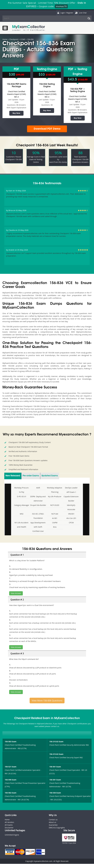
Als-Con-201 (71, 518)
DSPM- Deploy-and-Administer (38, 499)
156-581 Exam (55, 780)
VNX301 (71, 514)
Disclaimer (9, 828)
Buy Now (16, 113)
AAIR (38, 488)
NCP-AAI (54, 514)
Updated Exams (49, 476)
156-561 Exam (55, 767)
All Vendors (9, 822)
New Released (13, 476)
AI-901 (54, 518)
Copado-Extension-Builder (71, 499)
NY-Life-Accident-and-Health (22, 525)
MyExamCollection (29, 28)
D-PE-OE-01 (21, 497)
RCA (54, 527)
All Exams (9, 825)
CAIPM (54, 523)
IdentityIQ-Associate (71, 507)
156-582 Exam (10, 793)
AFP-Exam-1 (71, 492)
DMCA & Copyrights (57, 828)
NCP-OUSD (54, 505)
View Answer (16, 593)
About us (52, 822)
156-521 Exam (10, 767)
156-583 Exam (10, 742)
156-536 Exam (55, 793)
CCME (22, 39)
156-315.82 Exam (56, 754)
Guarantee (53, 825)
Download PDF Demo (47, 129)
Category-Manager (21, 505)
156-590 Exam (10, 780)
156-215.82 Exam (56, 742)
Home (4, 39)
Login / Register (64, 12)
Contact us (53, 820)
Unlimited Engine (12, 835)
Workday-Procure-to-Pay (21, 490)
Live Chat (80, 12)
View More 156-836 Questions (47, 700)
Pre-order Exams (31, 476)
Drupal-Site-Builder (38, 505)
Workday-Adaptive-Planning (55, 490)
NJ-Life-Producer (54, 497)
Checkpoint (13, 39)
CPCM (71, 523)
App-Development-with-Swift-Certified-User (38, 527)
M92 (21, 514)
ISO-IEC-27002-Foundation (38, 516)
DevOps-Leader (71, 488)
